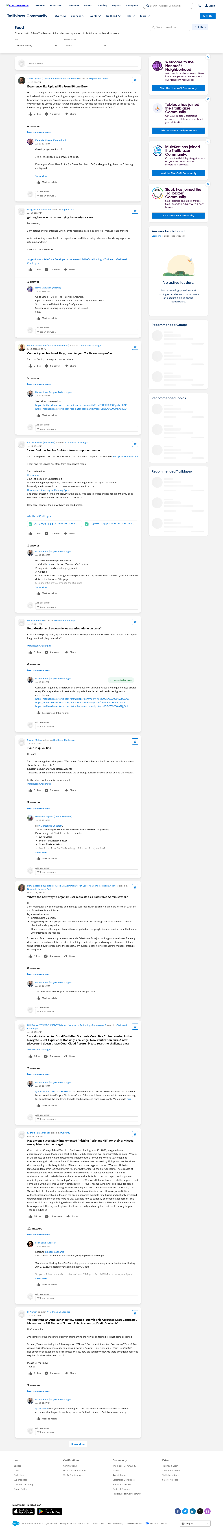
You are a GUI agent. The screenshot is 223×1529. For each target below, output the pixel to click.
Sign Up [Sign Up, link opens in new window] (207, 16)
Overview (60, 16)
